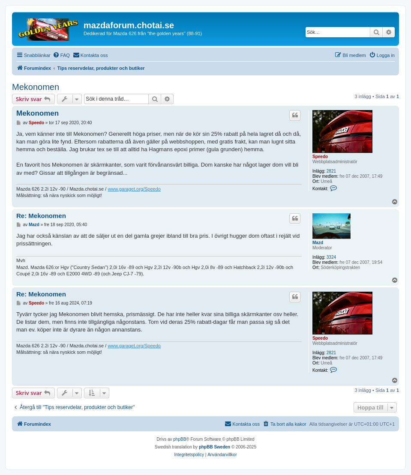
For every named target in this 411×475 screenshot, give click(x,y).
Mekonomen (35, 87)
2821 (331, 171)
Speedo (320, 156)
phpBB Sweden (214, 447)
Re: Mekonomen (41, 215)
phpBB (179, 439)
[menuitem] (61, 55)
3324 (331, 257)
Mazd (317, 242)
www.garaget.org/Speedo (134, 188)
